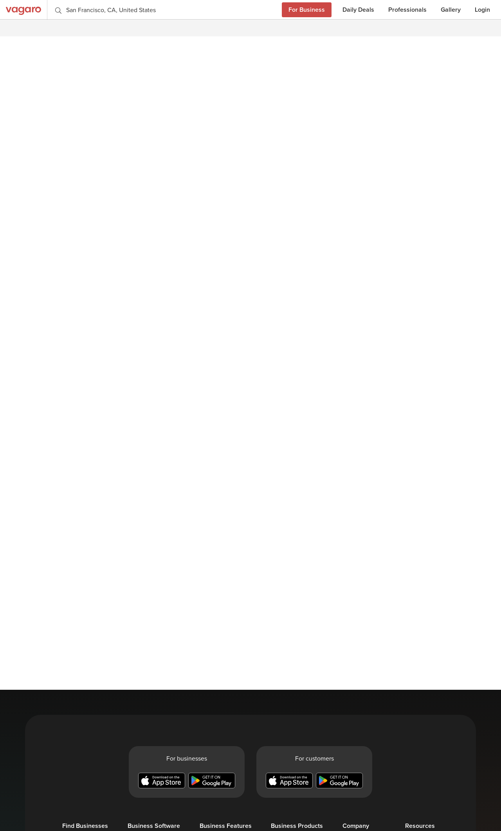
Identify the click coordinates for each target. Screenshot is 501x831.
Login (482, 9)
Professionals (407, 9)
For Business (306, 9)
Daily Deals (358, 9)
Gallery (451, 9)
